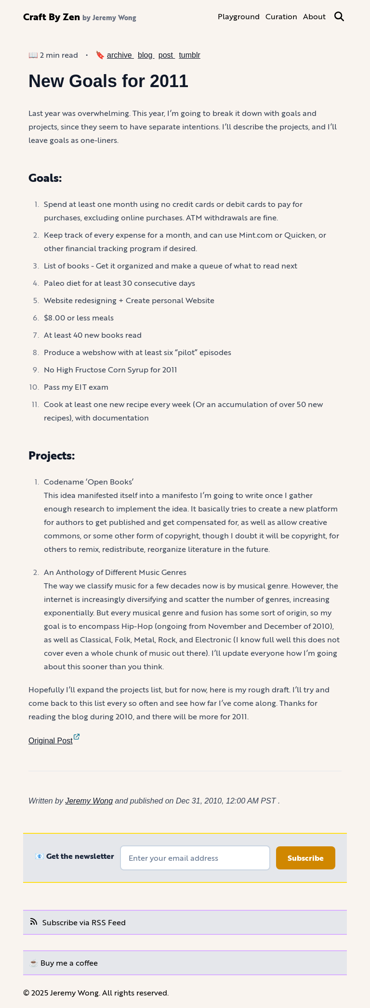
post (167, 55)
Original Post (54, 741)
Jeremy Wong (89, 801)
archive (120, 55)
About (314, 16)
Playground (239, 16)
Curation (281, 16)
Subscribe (306, 858)
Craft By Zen (51, 16)
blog (146, 55)
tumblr (189, 55)
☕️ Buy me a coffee (63, 962)
